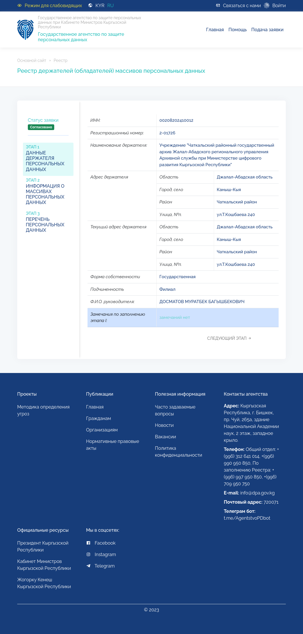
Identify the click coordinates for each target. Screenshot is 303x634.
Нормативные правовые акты (112, 445)
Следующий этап (231, 338)
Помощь (237, 29)
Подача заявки (267, 29)
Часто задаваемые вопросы (175, 410)
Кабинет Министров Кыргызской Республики (44, 565)
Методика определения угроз (43, 410)
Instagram (101, 554)
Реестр (60, 60)
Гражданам (98, 418)
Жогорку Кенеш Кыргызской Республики (44, 583)
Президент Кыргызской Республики (43, 546)
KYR (100, 5)
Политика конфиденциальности (178, 451)
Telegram (100, 566)
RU (110, 5)
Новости (164, 425)
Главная (215, 29)
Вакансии (165, 436)
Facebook (101, 543)
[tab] (48, 128)
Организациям (102, 430)
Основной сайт (31, 60)
